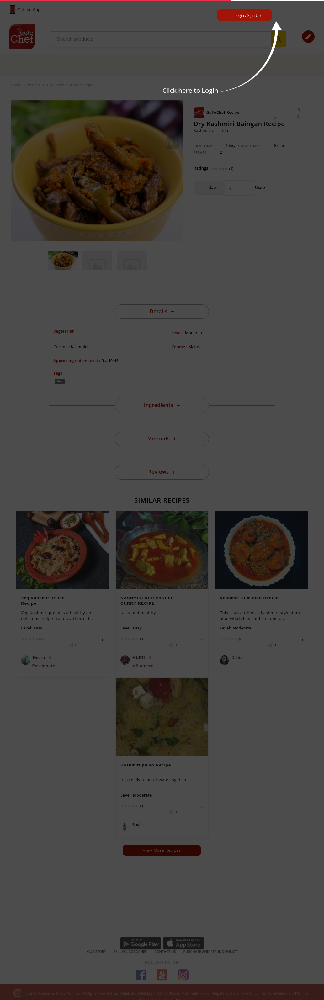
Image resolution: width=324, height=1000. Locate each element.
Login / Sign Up (248, 15)
